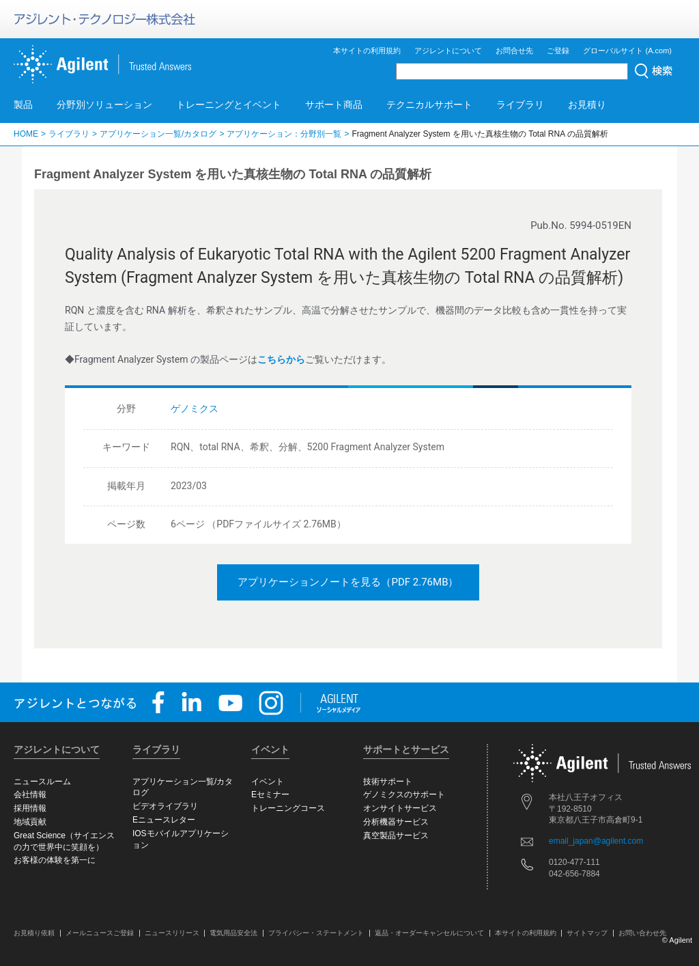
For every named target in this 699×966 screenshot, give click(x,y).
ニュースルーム (42, 781)
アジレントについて (448, 50)
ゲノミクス (194, 408)
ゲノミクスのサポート (404, 794)
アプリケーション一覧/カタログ (158, 134)
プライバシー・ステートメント (316, 933)
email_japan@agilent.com (596, 841)
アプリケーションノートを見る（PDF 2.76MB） (348, 582)
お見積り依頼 (34, 933)
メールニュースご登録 (100, 933)
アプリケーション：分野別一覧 (284, 134)
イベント (267, 781)
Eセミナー (270, 794)
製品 (23, 104)
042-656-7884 (574, 874)
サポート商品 (333, 104)
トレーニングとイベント (228, 104)
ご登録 (558, 50)
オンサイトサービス (400, 808)
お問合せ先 (514, 50)
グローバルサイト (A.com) (627, 50)
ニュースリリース (172, 933)
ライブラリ (520, 104)
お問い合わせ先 (642, 933)
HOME (26, 134)
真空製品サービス (396, 835)
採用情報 (30, 808)
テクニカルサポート (429, 104)
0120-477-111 (574, 862)
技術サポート (387, 781)
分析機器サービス (396, 822)
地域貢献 (30, 822)
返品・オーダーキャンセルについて (429, 933)
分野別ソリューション (104, 104)
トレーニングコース (288, 808)
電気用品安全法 (233, 933)
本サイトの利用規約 (367, 50)
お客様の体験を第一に (55, 860)
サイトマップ (587, 933)
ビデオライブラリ (165, 806)
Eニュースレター (163, 820)
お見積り (587, 104)
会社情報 (30, 794)
